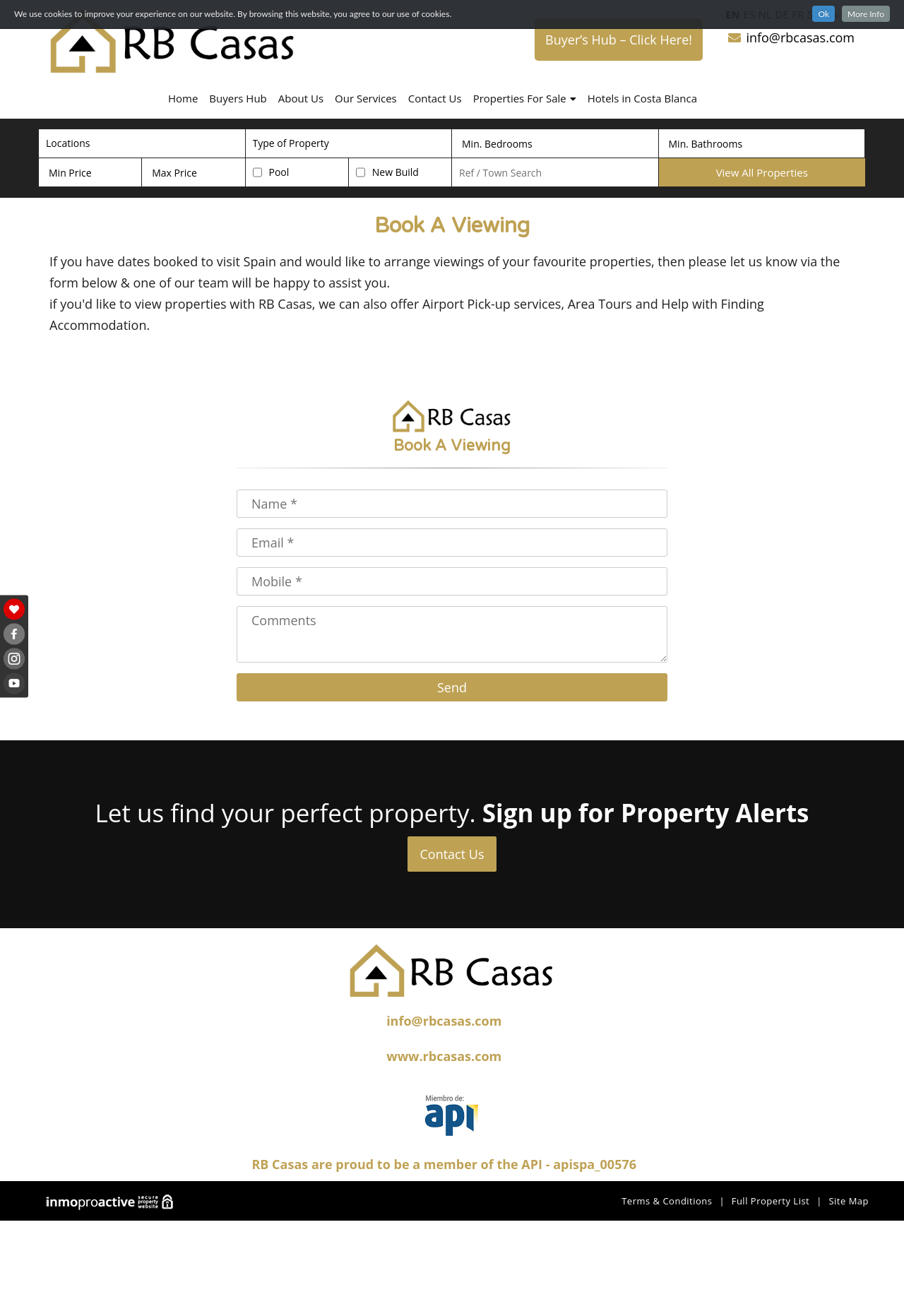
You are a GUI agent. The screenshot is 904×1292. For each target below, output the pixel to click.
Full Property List (771, 1201)
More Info (866, 13)
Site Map (848, 1201)
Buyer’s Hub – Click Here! (618, 39)
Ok (823, 13)
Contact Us (435, 98)
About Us (300, 98)
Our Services (366, 98)
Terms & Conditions (667, 1201)
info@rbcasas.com (791, 37)
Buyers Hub (237, 98)
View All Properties (762, 172)
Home (183, 98)
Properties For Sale (524, 98)
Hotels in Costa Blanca (642, 98)
